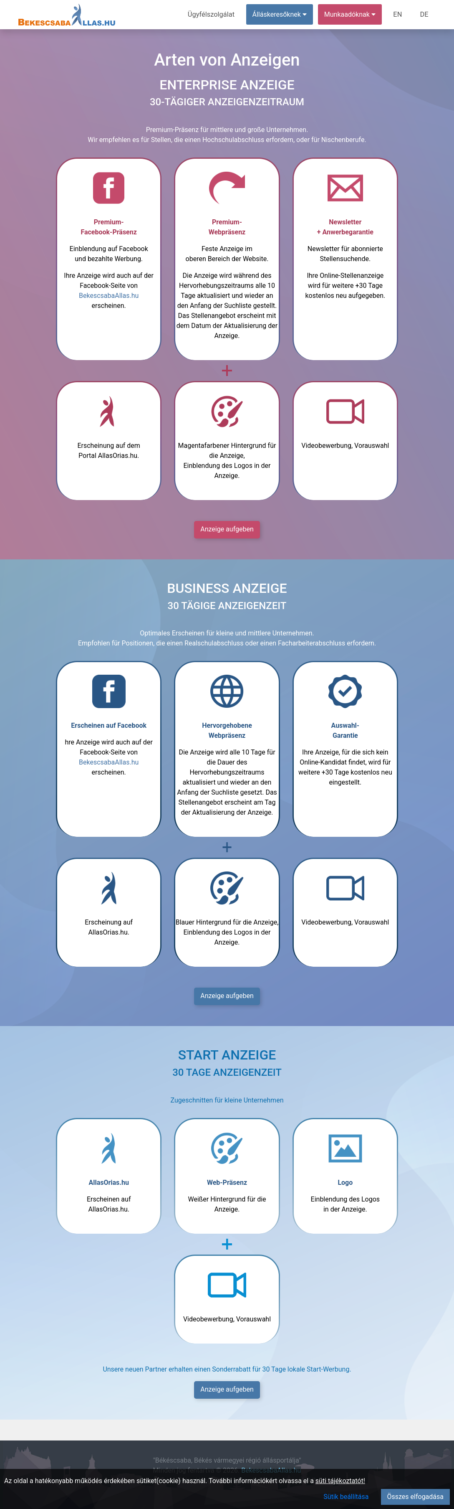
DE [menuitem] (424, 14)
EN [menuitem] (398, 14)
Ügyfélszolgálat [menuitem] (213, 14)
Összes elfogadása (415, 1497)
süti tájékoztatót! (340, 1481)
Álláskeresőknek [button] (281, 14)
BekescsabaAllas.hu (109, 296)
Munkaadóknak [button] (351, 14)
